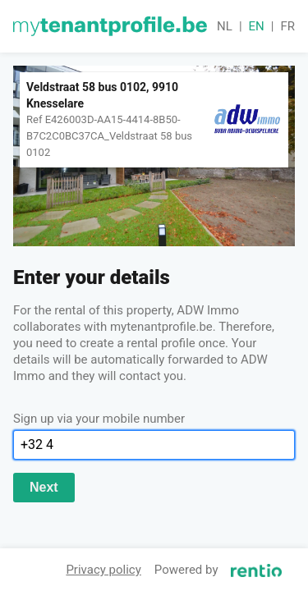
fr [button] (287, 26)
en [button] (256, 26)
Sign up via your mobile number (99, 418)
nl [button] (224, 26)
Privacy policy (103, 569)
